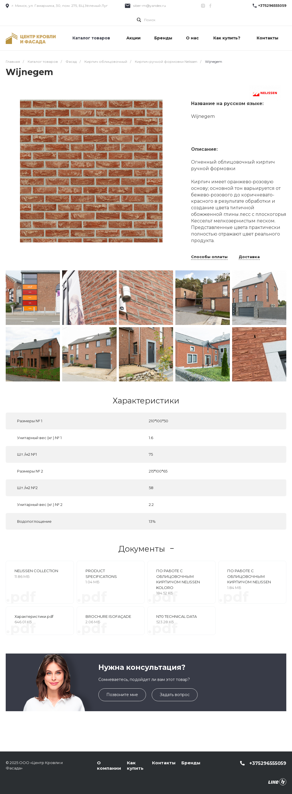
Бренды (190, 762)
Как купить (135, 765)
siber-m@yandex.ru (149, 5)
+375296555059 (272, 5)
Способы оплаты (209, 257)
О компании (109, 765)
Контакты (164, 762)
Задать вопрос (175, 694)
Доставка (249, 257)
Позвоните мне (122, 694)
